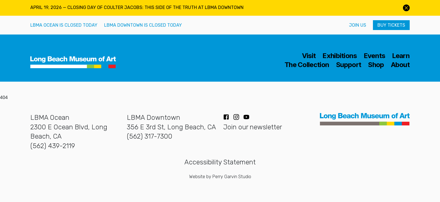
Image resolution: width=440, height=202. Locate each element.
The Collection (307, 64)
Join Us (357, 25)
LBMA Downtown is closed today (143, 25)
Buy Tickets (391, 25)
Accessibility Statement (220, 162)
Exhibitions (339, 55)
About (400, 64)
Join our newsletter (252, 127)
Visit (309, 55)
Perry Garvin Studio (231, 176)
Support (348, 64)
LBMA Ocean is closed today (63, 25)
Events (374, 55)
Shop (376, 64)
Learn (401, 55)
